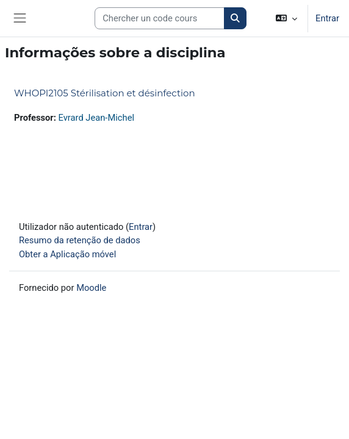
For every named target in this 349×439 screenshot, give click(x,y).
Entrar (327, 18)
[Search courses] (160, 18)
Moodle (91, 287)
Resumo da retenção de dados (79, 240)
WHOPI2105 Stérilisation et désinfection (104, 93)
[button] (286, 18)
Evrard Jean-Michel (96, 117)
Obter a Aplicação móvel (67, 254)
